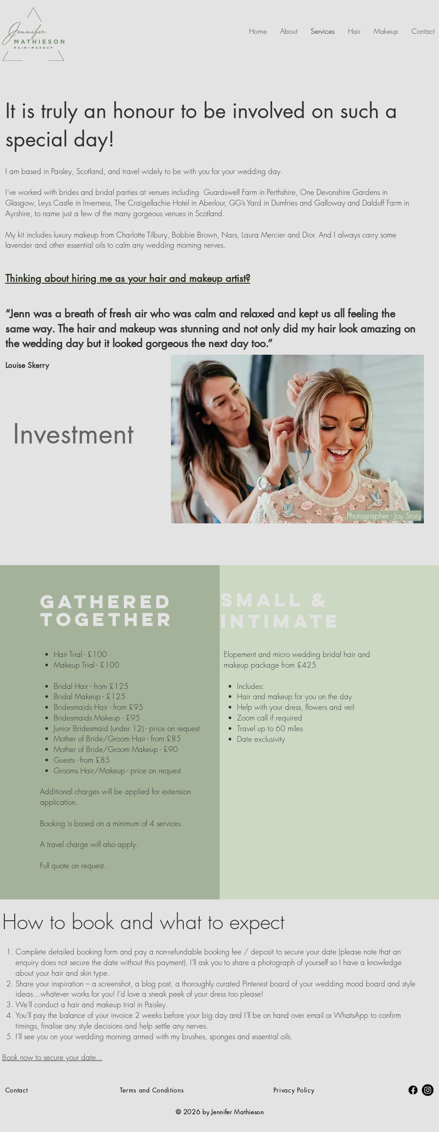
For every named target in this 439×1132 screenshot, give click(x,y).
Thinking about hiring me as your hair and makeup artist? (127, 278)
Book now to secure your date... (52, 1057)
